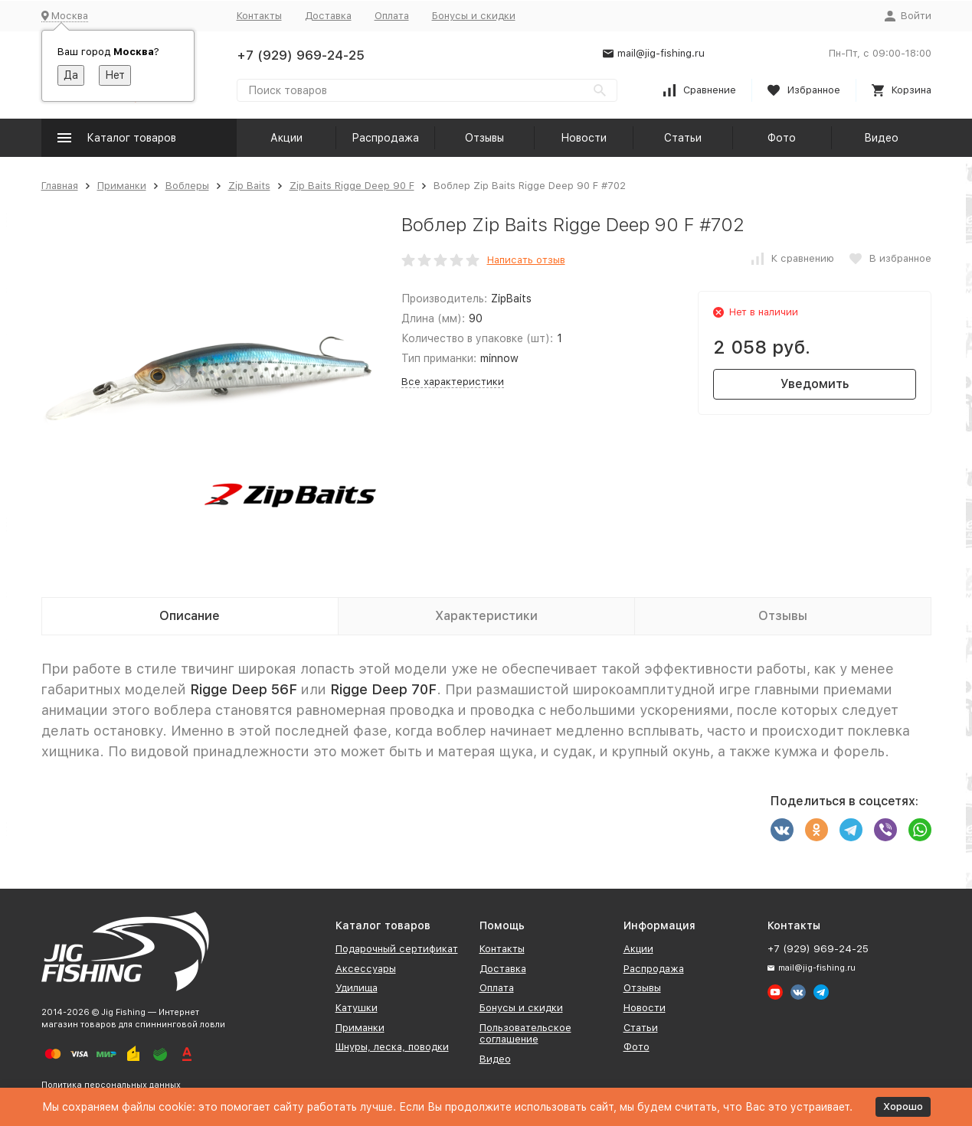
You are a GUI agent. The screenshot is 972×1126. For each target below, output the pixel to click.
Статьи (683, 138)
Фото (781, 138)
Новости (584, 138)
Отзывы (484, 138)
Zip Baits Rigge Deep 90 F (352, 185)
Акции (286, 138)
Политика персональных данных (111, 1085)
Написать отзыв (526, 260)
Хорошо (903, 1106)
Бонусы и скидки (473, 15)
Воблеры (187, 185)
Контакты (259, 15)
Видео (881, 138)
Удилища (356, 988)
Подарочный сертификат (396, 949)
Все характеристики (452, 381)
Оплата (392, 15)
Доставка (328, 15)
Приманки (121, 185)
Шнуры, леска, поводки (392, 1047)
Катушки (356, 1007)
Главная (59, 185)
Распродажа (385, 138)
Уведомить (815, 384)
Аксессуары (365, 968)
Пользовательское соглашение (525, 1034)
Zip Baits (249, 185)
